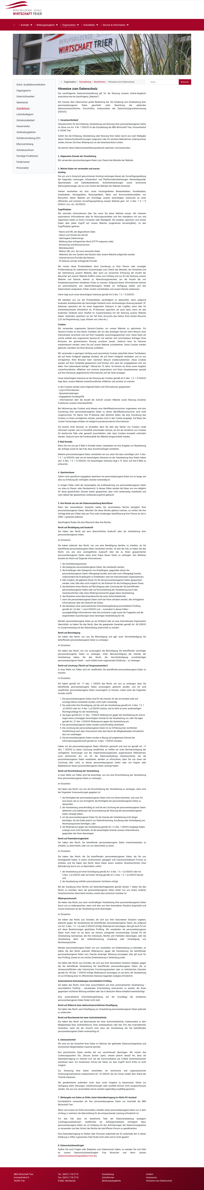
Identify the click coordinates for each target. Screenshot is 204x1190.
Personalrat (22, 168)
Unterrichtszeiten (25, 96)
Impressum (151, 1177)
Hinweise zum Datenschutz (159, 1180)
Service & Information (113, 25)
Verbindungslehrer (26, 132)
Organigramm (23, 90)
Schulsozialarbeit (25, 120)
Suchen (185, 82)
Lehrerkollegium (25, 114)
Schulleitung (22, 108)
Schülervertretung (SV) (28, 138)
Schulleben (88, 25)
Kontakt (24, 25)
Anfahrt (149, 1174)
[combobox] (163, 82)
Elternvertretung (24, 144)
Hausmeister (23, 126)
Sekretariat (22, 102)
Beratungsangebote (111, 1180)
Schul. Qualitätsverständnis (30, 84)
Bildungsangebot (45, 25)
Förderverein (23, 162)
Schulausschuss (25, 150)
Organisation (68, 25)
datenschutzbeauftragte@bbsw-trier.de (77, 1156)
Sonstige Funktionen (27, 156)
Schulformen (108, 1177)
